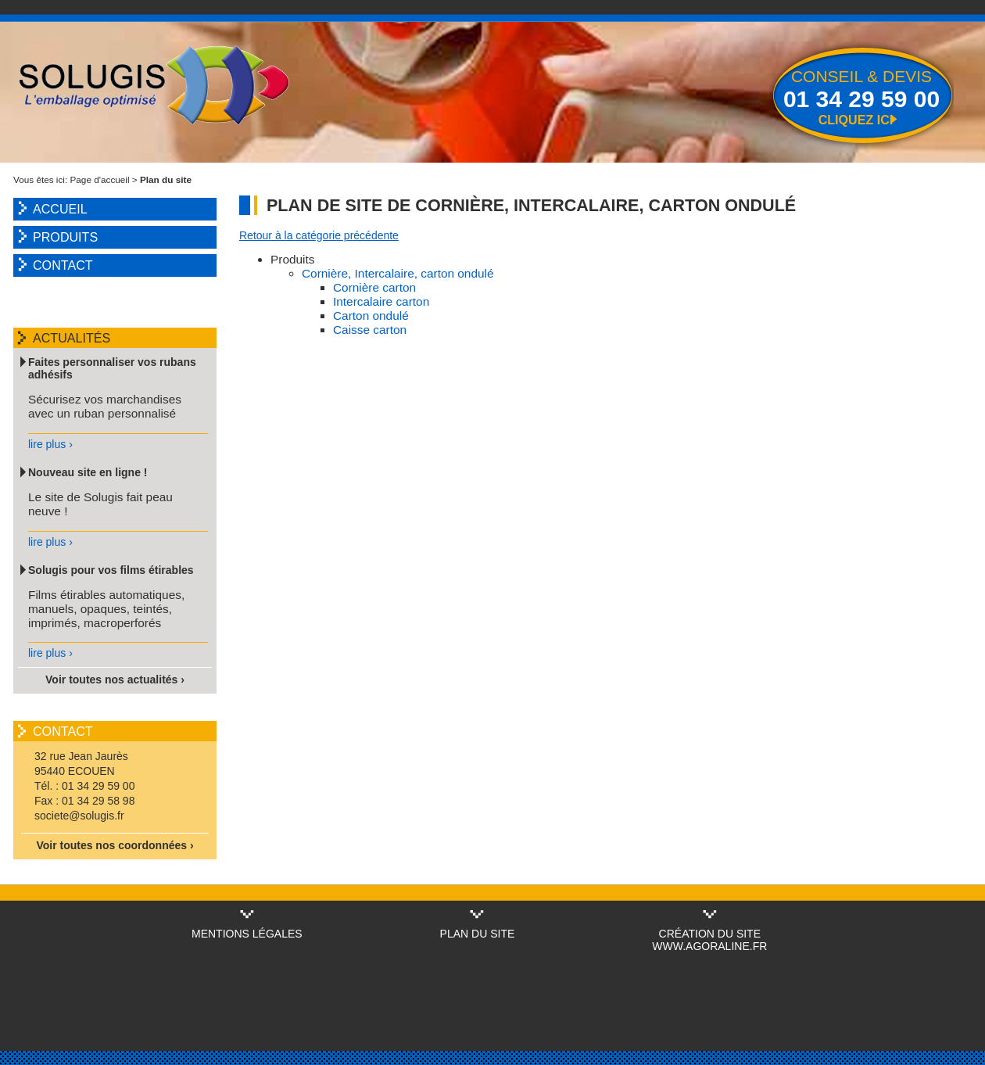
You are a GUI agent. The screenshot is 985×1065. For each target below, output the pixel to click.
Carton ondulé (371, 315)
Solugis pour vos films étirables (111, 570)
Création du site (710, 933)
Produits (65, 237)
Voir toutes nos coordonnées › (114, 845)
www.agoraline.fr (709, 946)
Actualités (71, 338)
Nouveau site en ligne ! (87, 472)
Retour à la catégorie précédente (319, 235)
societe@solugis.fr (79, 815)
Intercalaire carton (381, 301)
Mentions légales (247, 933)
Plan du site (477, 933)
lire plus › (50, 444)
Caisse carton (370, 329)
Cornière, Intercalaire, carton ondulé (398, 273)
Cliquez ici (856, 120)
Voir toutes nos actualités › (114, 679)
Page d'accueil (100, 179)
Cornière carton (374, 287)
